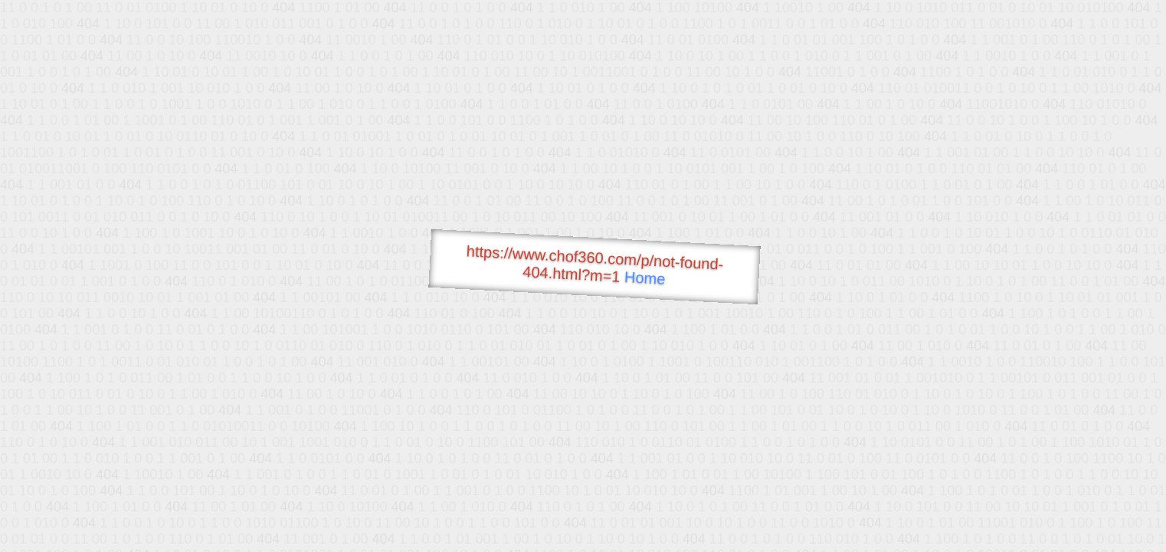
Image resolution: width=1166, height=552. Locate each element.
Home (645, 278)
